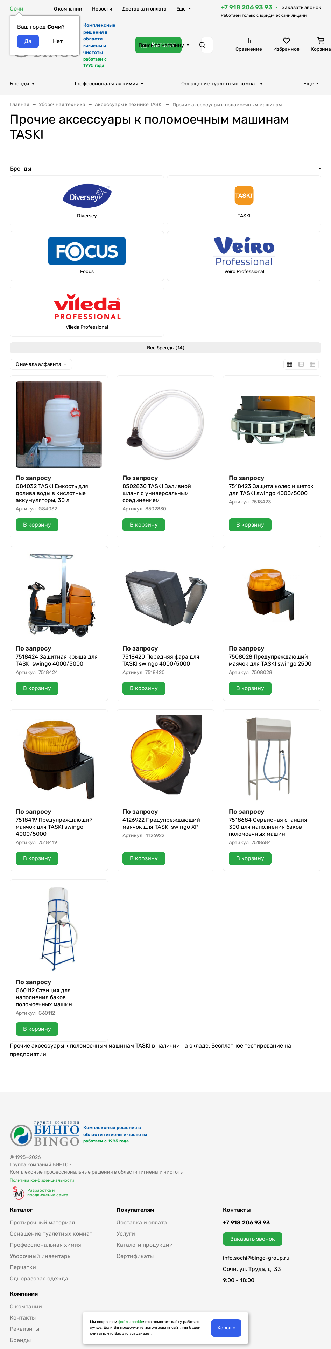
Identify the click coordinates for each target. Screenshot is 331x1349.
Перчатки (23, 1267)
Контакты (23, 1317)
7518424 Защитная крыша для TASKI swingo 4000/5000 (57, 660)
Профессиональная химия (105, 84)
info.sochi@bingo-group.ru (256, 1258)
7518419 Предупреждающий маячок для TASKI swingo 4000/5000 (54, 826)
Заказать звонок (301, 8)
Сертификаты (135, 1256)
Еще (181, 9)
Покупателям (135, 1210)
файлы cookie (130, 1322)
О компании (68, 9)
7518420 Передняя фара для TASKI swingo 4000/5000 (160, 660)
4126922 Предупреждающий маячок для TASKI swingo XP (161, 823)
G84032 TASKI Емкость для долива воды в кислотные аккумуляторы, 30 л (52, 493)
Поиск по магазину (161, 45)
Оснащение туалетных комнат (219, 84)
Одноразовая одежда (39, 1278)
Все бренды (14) (165, 348)
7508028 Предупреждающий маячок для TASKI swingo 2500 (270, 660)
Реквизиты (24, 1329)
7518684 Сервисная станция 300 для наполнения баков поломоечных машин (268, 826)
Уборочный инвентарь (40, 1256)
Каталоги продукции (145, 1245)
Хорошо (226, 1328)
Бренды (19, 84)
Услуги (126, 1233)
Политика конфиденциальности (42, 1180)
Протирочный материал (42, 1222)
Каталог (21, 1210)
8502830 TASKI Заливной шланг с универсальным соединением (156, 493)
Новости (102, 9)
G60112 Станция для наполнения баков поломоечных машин (44, 997)
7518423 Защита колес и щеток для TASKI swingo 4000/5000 (271, 489)
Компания (24, 1294)
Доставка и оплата (144, 9)
